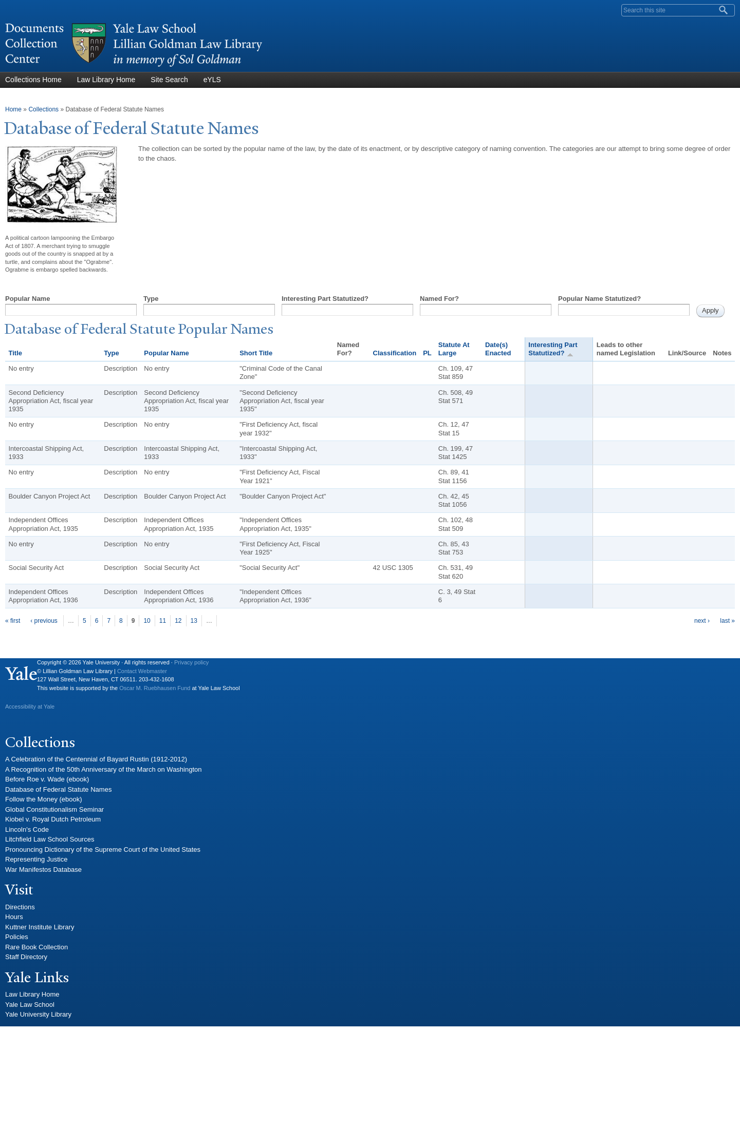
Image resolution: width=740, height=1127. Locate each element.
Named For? (439, 298)
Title (16, 353)
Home (13, 109)
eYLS (212, 79)
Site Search (169, 79)
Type (150, 298)
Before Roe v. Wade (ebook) (47, 779)
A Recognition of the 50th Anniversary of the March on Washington (103, 769)
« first (12, 620)
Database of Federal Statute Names (58, 789)
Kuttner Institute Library (39, 927)
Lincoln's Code (27, 829)
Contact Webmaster (142, 671)
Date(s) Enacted (498, 349)
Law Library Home (106, 79)
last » (727, 620)
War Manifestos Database (43, 869)
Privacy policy (191, 662)
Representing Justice (36, 859)
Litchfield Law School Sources (49, 839)
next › (702, 620)
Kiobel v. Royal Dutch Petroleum (53, 819)
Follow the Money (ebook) (43, 799)
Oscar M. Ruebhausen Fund (154, 688)
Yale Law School (29, 1004)
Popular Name (27, 298)
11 (162, 620)
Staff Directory (26, 957)
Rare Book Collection (36, 947)
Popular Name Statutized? (599, 298)
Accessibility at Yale (29, 706)
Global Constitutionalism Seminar (54, 809)
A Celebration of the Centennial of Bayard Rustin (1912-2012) (96, 759)
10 (146, 620)
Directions (20, 907)
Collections (43, 109)
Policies (16, 937)
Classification (395, 353)
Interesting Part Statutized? (325, 298)
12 (178, 620)
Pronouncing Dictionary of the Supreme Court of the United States (102, 849)
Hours (14, 917)
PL (427, 353)
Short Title (255, 353)
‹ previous (44, 620)
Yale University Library (38, 1014)
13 (194, 620)
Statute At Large (454, 349)
